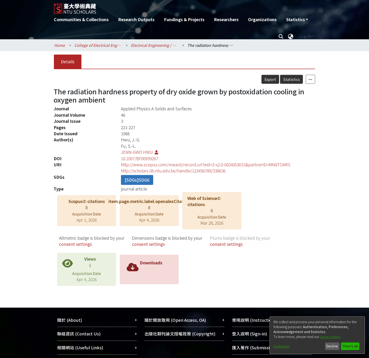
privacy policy (330, 336)
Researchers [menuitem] (226, 19)
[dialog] (317, 335)
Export (270, 79)
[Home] (159, 7)
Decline (332, 346)
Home (59, 45)
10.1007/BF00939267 (139, 158)
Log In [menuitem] (305, 36)
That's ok (350, 346)
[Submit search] (281, 36)
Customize (281, 346)
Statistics (291, 79)
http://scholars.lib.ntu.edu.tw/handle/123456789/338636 (173, 171)
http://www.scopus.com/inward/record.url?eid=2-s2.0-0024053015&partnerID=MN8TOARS (205, 164)
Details (67, 61)
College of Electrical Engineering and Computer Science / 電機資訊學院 (97, 45)
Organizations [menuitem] (262, 19)
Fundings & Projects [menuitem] (184, 19)
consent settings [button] (75, 244)
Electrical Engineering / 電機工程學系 (154, 45)
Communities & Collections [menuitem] (81, 19)
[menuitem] (297, 19)
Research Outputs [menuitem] (136, 19)
